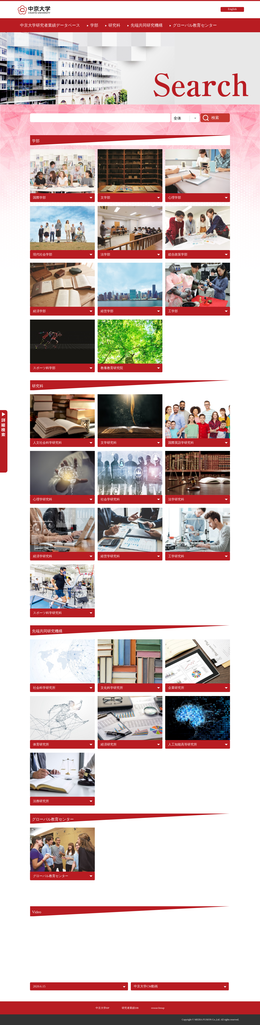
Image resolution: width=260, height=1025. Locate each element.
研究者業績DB (130, 1007)
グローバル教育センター (195, 25)
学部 (94, 25)
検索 (215, 118)
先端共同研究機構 (147, 25)
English (232, 9)
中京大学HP (102, 1007)
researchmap (158, 1007)
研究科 (114, 25)
